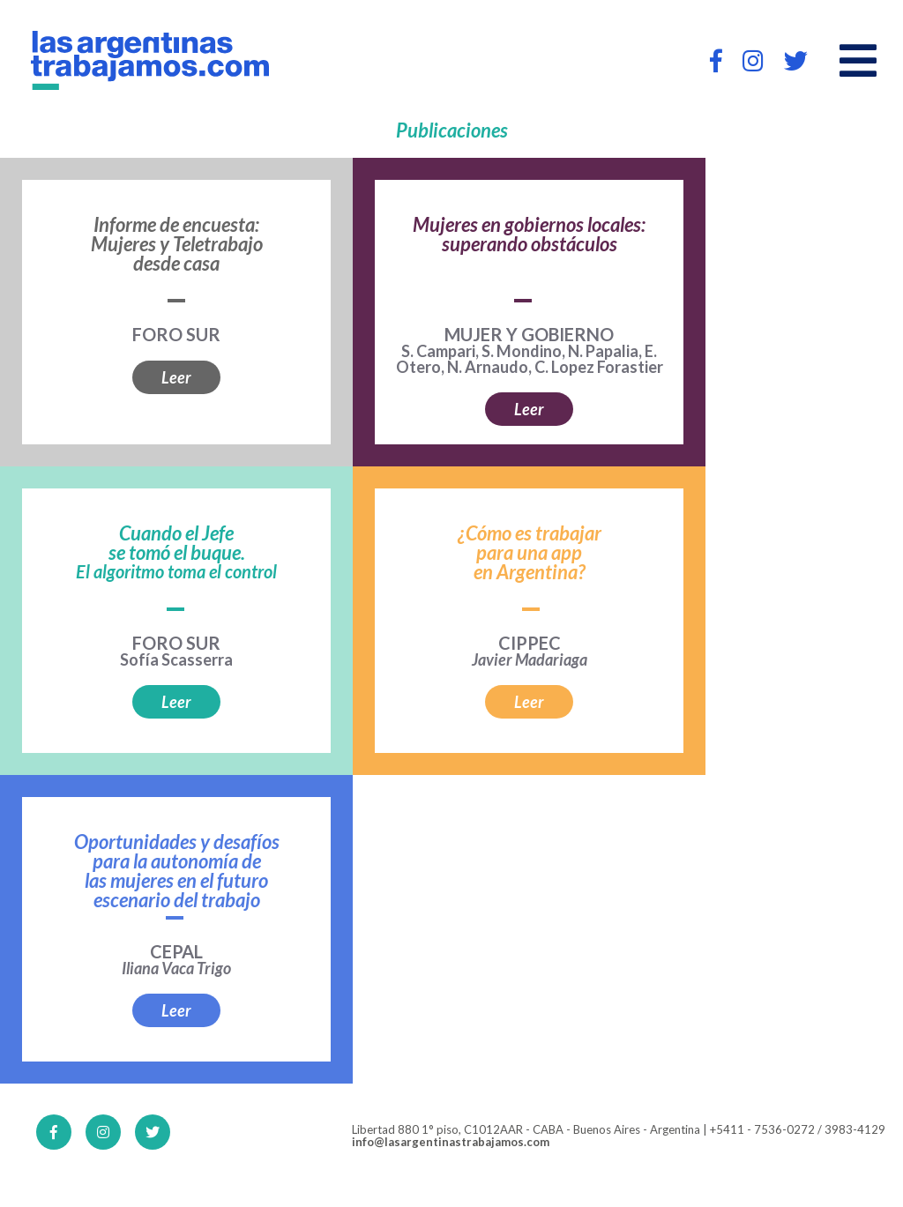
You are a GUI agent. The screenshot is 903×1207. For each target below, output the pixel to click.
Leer (176, 377)
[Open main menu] (858, 61)
